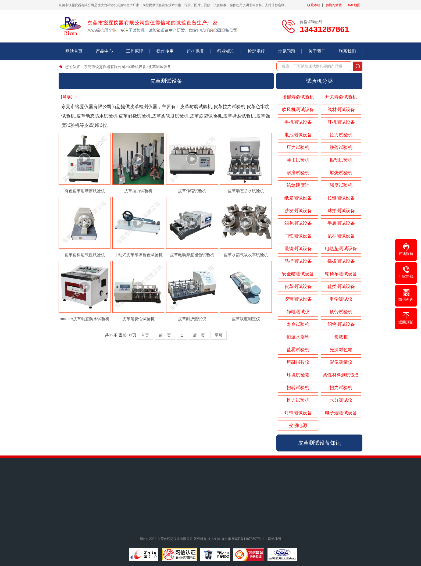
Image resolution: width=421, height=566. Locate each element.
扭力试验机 (341, 387)
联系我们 (347, 51)
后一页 (199, 335)
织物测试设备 (341, 324)
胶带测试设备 (298, 299)
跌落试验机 (341, 147)
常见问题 (286, 51)
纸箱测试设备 (298, 198)
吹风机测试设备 (298, 109)
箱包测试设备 (298, 223)
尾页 (219, 335)
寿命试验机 (298, 324)
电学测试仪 (341, 299)
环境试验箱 (298, 375)
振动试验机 (341, 160)
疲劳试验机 (341, 311)
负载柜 (341, 337)
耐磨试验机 (298, 172)
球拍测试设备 (341, 210)
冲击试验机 (298, 160)
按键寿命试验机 (298, 96)
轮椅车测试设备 (341, 273)
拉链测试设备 (341, 198)
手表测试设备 (341, 223)
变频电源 (298, 425)
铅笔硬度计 (298, 185)
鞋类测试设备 (341, 286)
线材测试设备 (341, 109)
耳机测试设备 (341, 122)
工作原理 (134, 51)
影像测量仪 (341, 362)
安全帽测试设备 (298, 273)
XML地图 (353, 5)
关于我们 (317, 51)
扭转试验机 (298, 387)
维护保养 (195, 51)
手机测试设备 (298, 122)
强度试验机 (341, 185)
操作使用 (165, 51)
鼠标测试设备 (341, 235)
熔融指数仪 (298, 362)
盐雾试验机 (298, 349)
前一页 (165, 335)
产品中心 (104, 51)
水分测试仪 (341, 400)
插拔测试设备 (341, 261)
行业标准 (225, 51)
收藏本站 (313, 5)
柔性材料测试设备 (341, 375)
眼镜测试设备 (298, 248)
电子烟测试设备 (341, 412)
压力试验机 (298, 147)
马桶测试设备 (298, 261)
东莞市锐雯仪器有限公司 (104, 67)
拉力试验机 (341, 134)
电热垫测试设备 (341, 248)
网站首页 (74, 51)
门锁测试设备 (298, 235)
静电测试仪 (298, 311)
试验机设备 (136, 67)
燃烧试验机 (341, 172)
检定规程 (256, 51)
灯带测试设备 (298, 412)
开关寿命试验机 (341, 96)
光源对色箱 (341, 349)
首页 (145, 335)
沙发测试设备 (298, 210)
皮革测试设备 (159, 67)
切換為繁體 (334, 5)
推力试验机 (298, 400)
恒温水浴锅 (298, 337)
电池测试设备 (298, 134)
